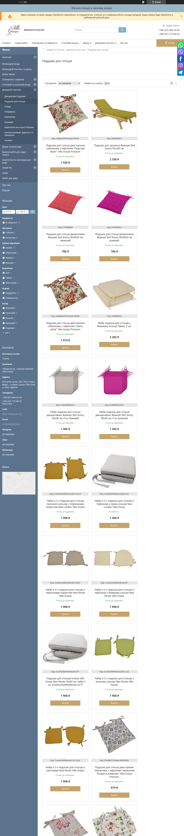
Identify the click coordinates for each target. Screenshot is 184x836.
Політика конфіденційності (122, 833)
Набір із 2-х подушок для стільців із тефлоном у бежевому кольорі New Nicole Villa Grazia (157, 405)
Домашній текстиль (104, 43)
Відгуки (6, 190)
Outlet (5, 173)
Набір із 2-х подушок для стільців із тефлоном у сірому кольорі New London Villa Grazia (64, 405)
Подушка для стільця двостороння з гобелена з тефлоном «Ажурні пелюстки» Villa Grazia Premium (64, 757)
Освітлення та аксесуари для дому (16, 161)
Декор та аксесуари (11, 147)
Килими (8, 140)
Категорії (6, 57)
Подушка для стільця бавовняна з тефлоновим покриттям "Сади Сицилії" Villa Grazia (157, 578)
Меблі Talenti (8, 74)
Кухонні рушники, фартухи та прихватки (19, 133)
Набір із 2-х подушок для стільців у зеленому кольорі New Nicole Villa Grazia (110, 492)
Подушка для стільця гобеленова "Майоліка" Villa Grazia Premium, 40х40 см (110, 668)
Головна (6, 43)
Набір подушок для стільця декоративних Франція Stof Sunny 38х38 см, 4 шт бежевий (64, 319)
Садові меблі (21, 43)
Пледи (8, 106)
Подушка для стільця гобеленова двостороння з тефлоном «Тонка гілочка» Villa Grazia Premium (64, 668)
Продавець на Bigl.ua (92, 830)
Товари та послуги (55, 50)
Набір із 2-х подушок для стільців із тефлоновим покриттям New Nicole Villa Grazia (110, 405)
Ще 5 (7, 333)
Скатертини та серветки (44, 43)
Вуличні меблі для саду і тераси (14, 153)
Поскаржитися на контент (99, 833)
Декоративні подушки (15, 96)
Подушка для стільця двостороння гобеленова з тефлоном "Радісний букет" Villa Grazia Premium (64, 146)
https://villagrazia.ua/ (12, 414)
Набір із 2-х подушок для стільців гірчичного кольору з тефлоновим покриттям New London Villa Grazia (157, 319)
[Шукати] (122, 30)
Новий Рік (7, 168)
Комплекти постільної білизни (19, 127)
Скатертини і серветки (13, 79)
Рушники (9, 122)
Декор (86, 43)
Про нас (124, 43)
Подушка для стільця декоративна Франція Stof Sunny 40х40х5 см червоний (157, 146)
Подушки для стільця (15, 101)
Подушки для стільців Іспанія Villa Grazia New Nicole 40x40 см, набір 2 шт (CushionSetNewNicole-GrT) (64, 492)
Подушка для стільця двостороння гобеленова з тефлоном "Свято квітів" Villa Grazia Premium (110, 232)
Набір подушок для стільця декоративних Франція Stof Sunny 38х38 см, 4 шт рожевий (111, 319)
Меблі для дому (10, 178)
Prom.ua (106, 828)
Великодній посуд (10, 64)
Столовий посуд (69, 43)
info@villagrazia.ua (11, 424)
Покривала (10, 112)
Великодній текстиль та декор (17, 69)
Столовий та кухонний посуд (16, 84)
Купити (64, 167)
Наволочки (10, 117)
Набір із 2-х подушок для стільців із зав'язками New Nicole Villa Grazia (157, 492)
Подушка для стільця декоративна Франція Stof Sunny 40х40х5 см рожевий (64, 232)
